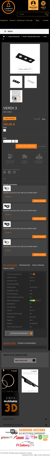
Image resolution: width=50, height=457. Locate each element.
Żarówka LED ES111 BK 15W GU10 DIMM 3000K (20, 210)
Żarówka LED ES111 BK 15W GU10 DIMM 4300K (20, 228)
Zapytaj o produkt (8, 268)
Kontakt (45, 20)
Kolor (5, 127)
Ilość (4, 138)
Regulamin (4, 20)
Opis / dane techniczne (10, 265)
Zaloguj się (33, 5)
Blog (37, 20)
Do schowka (42, 146)
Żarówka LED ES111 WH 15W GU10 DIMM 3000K (20, 193)
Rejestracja (21, 20)
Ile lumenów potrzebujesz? (19, 333)
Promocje (29, 20)
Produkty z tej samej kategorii (27, 343)
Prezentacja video (24, 265)
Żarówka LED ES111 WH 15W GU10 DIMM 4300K (20, 246)
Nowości (12, 20)
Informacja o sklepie (13, 425)
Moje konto (8, 419)
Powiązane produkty (9, 343)
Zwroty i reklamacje (38, 265)
